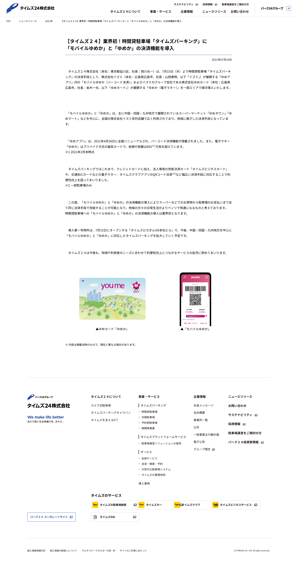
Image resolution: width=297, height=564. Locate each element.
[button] (111, 396)
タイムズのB (156, 517)
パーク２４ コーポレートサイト (49, 517)
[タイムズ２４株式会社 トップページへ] (30, 12)
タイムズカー (156, 505)
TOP (8, 21)
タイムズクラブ (210, 505)
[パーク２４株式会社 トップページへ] (40, 398)
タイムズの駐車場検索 (109, 505)
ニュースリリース (28, 21)
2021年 (49, 21)
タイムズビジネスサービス (112, 517)
